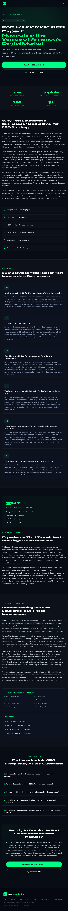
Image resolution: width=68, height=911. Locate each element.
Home (3, 15)
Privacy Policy (45, 899)
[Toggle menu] (63, 3)
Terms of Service (57, 899)
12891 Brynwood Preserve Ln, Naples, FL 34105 (18, 902)
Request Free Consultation (34, 864)
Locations (27, 899)
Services (12, 899)
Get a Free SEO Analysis (34, 65)
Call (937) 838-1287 (34, 72)
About (20, 899)
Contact (36, 899)
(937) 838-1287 (34, 872)
